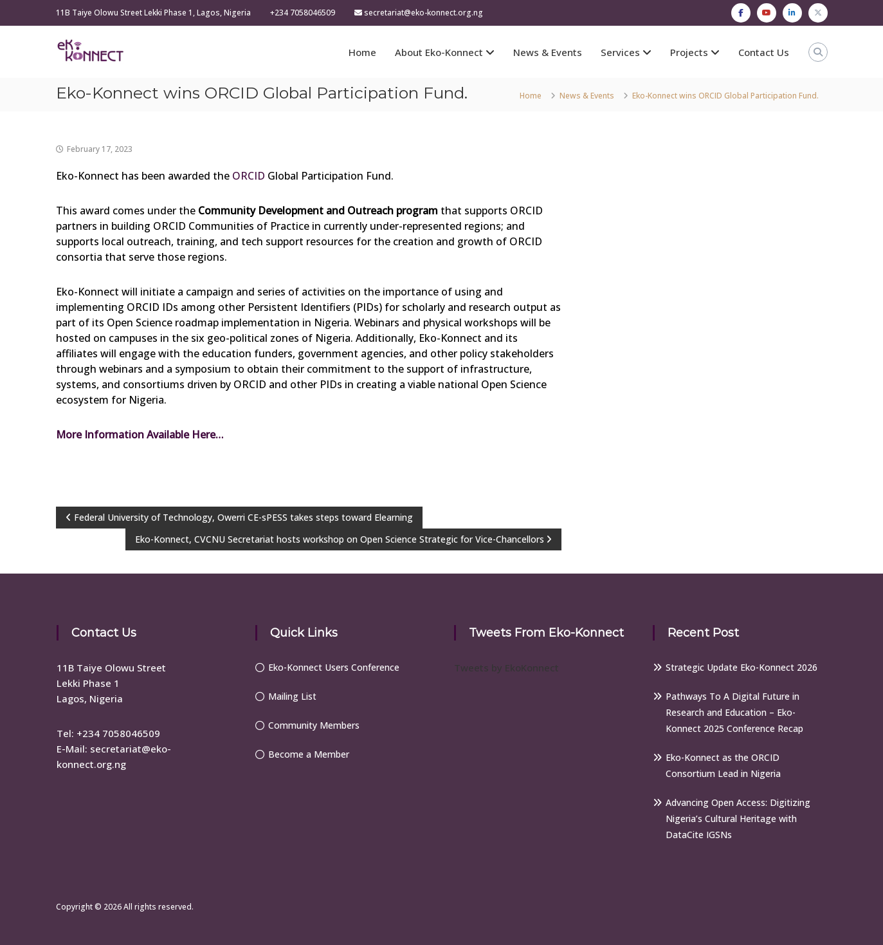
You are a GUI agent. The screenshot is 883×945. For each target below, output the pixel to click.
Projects (689, 52)
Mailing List (292, 696)
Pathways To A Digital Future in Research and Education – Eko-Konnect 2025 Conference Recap (734, 712)
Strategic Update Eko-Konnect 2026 (741, 667)
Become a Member (308, 754)
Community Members (314, 725)
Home (362, 52)
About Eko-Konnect (439, 52)
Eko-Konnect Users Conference (333, 667)
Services (620, 52)
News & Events (547, 52)
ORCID (248, 176)
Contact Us (763, 52)
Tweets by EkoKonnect (506, 667)
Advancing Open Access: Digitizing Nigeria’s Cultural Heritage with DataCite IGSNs (738, 818)
